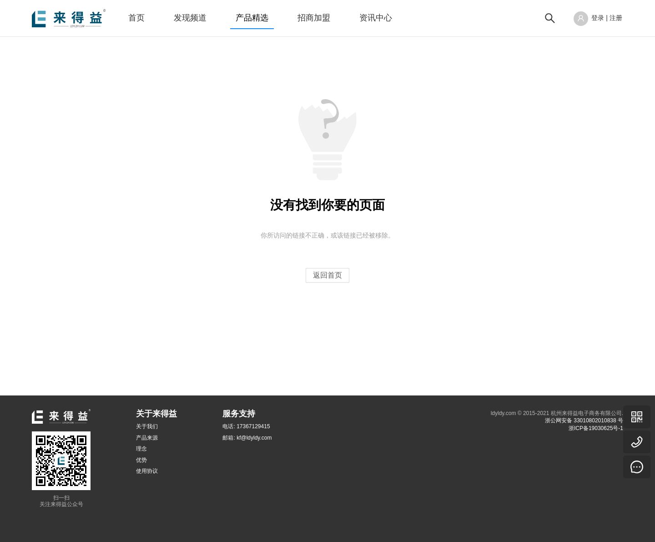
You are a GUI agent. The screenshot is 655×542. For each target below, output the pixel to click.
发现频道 (190, 17)
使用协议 (147, 471)
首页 (136, 17)
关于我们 (147, 426)
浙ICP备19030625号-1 (596, 428)
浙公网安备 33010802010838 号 (584, 420)
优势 (141, 460)
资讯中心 (375, 17)
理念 (141, 449)
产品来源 (147, 438)
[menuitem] (136, 18)
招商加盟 (313, 17)
